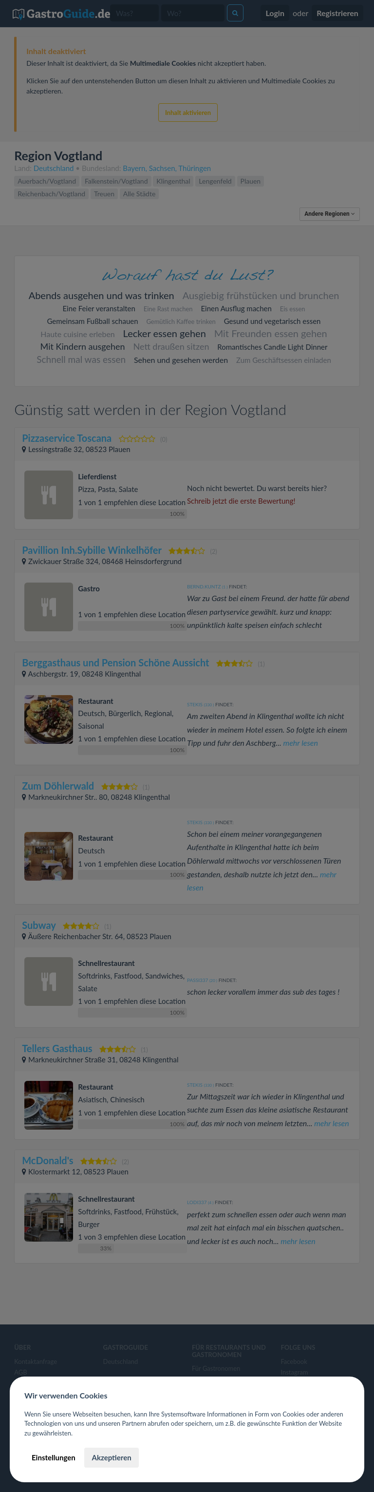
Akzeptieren (111, 1457)
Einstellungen (53, 1457)
